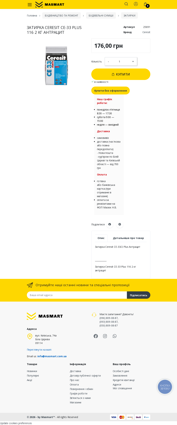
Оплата (74, 384)
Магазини (75, 402)
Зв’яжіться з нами (80, 398)
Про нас (74, 380)
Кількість (96, 61)
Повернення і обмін (81, 389)
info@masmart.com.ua (52, 356)
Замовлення (120, 375)
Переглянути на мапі (39, 349)
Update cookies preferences (16, 423)
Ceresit (146, 32)
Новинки (32, 371)
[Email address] (77, 295)
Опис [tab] (101, 238)
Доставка (75, 371)
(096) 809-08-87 (109, 318)
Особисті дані (121, 371)
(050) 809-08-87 (109, 325)
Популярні (33, 375)
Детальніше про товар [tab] (128, 238)
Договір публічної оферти (85, 375)
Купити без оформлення (110, 90)
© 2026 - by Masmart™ (41, 417)
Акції (29, 380)
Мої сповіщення (122, 388)
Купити (120, 74)
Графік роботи (78, 393)
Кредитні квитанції (124, 380)
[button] (126, 4)
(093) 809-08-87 (109, 321)
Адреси (117, 384)
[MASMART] (49, 4)
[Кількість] (120, 61)
